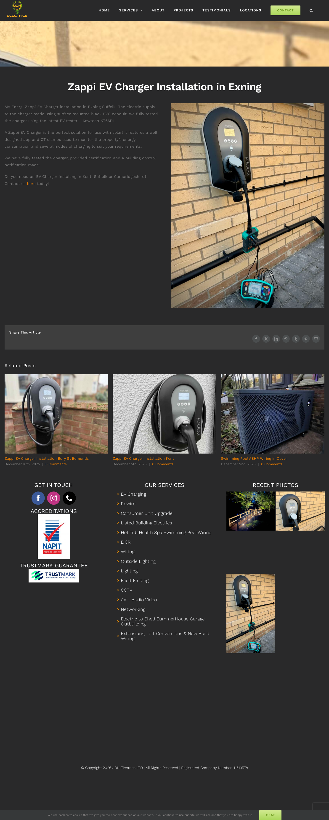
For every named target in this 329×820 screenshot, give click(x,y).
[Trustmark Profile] (54, 570)
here (31, 183)
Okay (270, 815)
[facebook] (38, 498)
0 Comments (56, 464)
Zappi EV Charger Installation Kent (143, 458)
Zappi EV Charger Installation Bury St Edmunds (47, 458)
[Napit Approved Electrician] (54, 516)
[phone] (69, 498)
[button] (311, 10)
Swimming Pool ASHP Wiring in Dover (254, 458)
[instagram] (53, 498)
